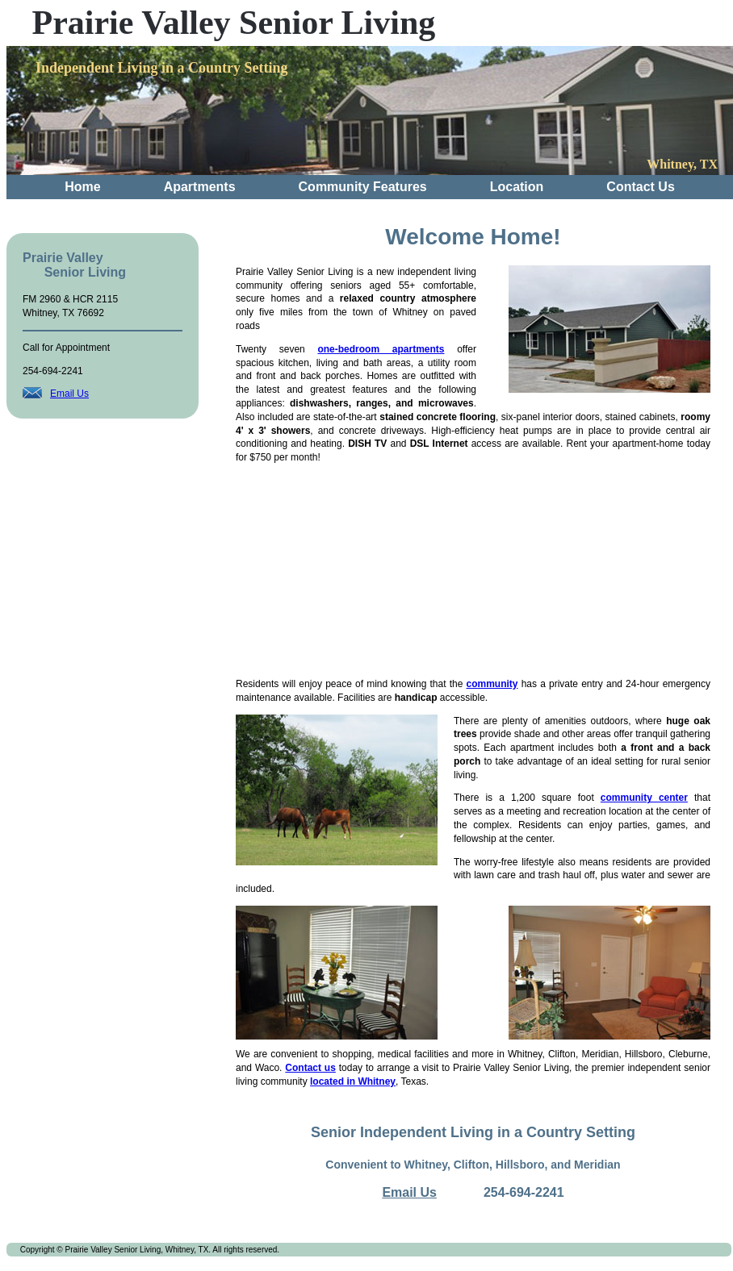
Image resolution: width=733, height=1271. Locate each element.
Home (82, 187)
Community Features (363, 187)
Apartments (200, 187)
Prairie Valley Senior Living (234, 22)
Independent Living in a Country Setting (162, 68)
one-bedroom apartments (380, 349)
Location (517, 187)
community (491, 684)
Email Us (69, 393)
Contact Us (640, 187)
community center (644, 797)
